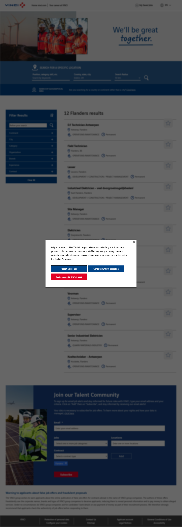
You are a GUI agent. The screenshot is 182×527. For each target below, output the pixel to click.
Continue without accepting (106, 268)
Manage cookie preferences (69, 276)
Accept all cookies (69, 268)
